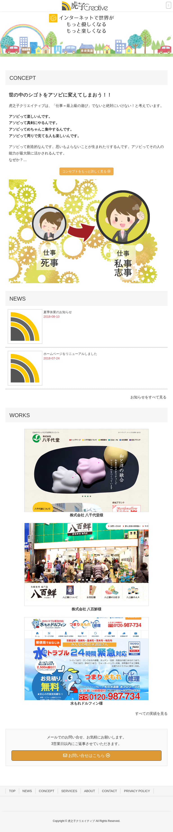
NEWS (27, 791)
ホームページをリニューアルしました (70, 354)
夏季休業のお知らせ (57, 312)
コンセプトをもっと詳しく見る (86, 171)
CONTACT (109, 791)
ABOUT (89, 791)
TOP (12, 791)
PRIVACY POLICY (137, 791)
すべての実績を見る (151, 713)
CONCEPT (46, 791)
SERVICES (69, 791)
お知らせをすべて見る (148, 397)
